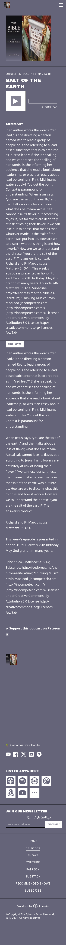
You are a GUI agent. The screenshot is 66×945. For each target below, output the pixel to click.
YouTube (33, 862)
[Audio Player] (33, 101)
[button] (16, 101)
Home (33, 841)
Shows (33, 855)
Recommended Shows (33, 883)
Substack (33, 876)
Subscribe (54, 824)
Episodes (33, 848)
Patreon (33, 869)
